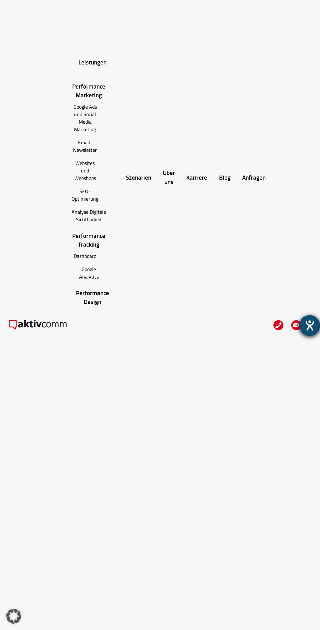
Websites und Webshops (85, 170)
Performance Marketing (88, 91)
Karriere (196, 177)
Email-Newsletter (85, 146)
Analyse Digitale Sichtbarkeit (89, 215)
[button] (14, 616)
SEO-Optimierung (85, 194)
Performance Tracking (88, 240)
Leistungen (92, 62)
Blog (225, 177)
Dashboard (85, 256)
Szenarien (138, 177)
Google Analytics (89, 272)
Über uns (169, 177)
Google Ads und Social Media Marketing (85, 118)
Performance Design (92, 297)
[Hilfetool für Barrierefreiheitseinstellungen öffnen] (309, 325)
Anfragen (254, 177)
